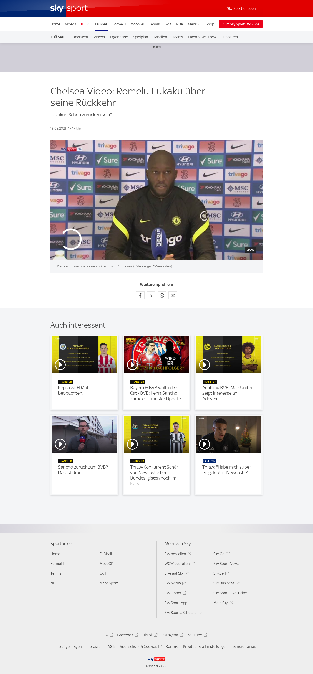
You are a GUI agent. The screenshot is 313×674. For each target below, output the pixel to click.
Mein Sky (222, 603)
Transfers (230, 37)
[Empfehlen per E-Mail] (172, 295)
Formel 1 (119, 24)
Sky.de (220, 574)
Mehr (194, 24)
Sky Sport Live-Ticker (230, 593)
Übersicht (80, 37)
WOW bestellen (179, 564)
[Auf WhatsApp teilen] (162, 295)
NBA (179, 24)
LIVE (87, 24)
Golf (168, 24)
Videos (70, 24)
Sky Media (175, 584)
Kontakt (172, 646)
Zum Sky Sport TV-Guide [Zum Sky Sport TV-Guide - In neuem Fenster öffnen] (241, 24)
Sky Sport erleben (241, 8)
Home (55, 24)
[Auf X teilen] (151, 295)
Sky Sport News (226, 563)
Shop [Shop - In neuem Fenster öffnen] (210, 24)
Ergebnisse (119, 37)
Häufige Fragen (69, 646)
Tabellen (160, 37)
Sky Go (220, 554)
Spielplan (140, 37)
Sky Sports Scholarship (183, 612)
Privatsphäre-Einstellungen (205, 646)
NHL (54, 583)
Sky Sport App (176, 603)
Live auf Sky (176, 574)
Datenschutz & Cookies (139, 647)
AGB (111, 646)
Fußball (101, 24)
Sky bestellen (177, 554)
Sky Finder (175, 594)
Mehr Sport (109, 583)
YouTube (196, 636)
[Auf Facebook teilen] (140, 295)
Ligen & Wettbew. (202, 37)
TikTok (149, 636)
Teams (177, 37)
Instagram (171, 636)
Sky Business (225, 584)
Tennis (154, 24)
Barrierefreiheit (243, 646)
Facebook (127, 636)
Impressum (95, 646)
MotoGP (137, 24)
